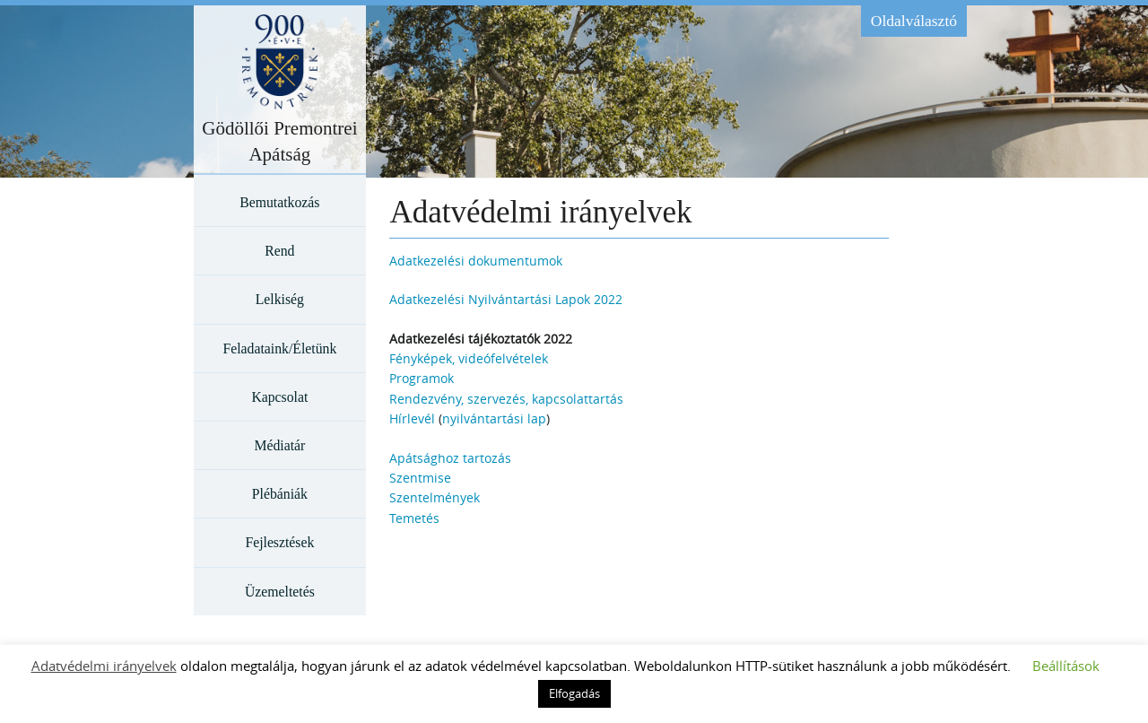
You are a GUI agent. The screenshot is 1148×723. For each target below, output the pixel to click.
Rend (279, 250)
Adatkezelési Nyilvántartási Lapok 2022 (505, 299)
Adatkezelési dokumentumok (475, 260)
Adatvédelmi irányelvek (104, 666)
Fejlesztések (279, 542)
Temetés (414, 518)
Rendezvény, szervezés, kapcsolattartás (506, 398)
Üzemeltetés (280, 591)
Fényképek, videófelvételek (468, 358)
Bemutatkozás (279, 202)
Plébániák (280, 493)
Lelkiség (280, 299)
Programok (421, 378)
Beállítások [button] (1066, 666)
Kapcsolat (279, 397)
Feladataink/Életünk (279, 348)
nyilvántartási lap (494, 418)
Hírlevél (412, 418)
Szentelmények (434, 497)
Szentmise (420, 477)
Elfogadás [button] (574, 693)
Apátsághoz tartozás (450, 457)
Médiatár (279, 445)
